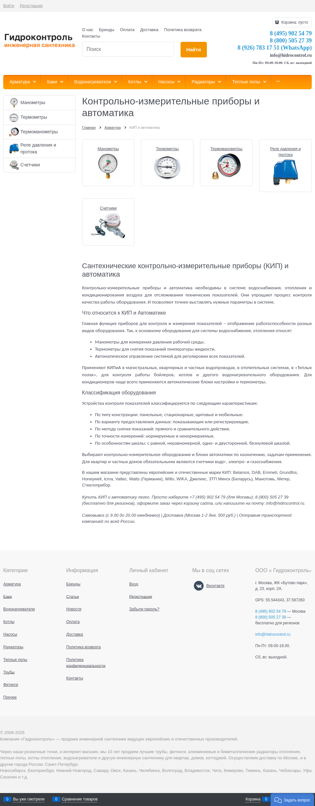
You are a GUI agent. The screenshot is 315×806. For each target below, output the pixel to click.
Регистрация (31, 6)
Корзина (253, 799)
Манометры (108, 149)
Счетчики (108, 208)
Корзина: (294, 22)
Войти (8, 6)
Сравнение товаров (80, 799)
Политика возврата (182, 29)
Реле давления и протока (285, 152)
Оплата (127, 29)
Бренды (106, 29)
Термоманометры (226, 149)
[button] (292, 799)
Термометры (167, 149)
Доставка (149, 29)
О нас (88, 29)
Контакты (91, 36)
